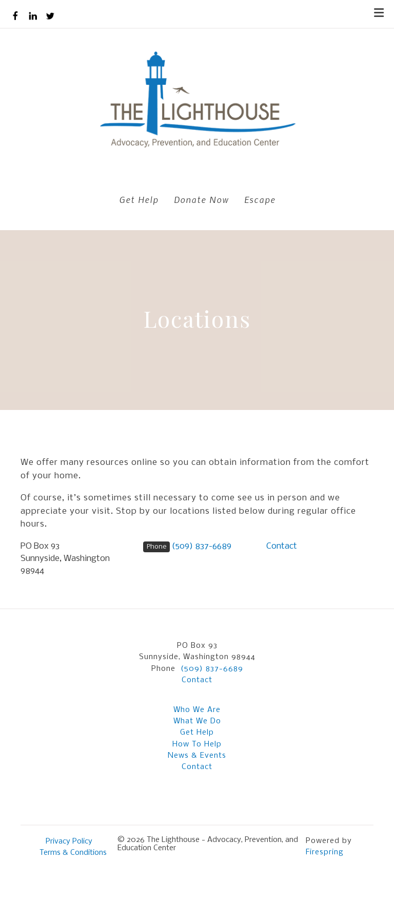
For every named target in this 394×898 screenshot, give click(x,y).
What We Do (197, 721)
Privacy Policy (69, 841)
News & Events (197, 756)
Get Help (139, 199)
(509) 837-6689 (201, 546)
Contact (281, 546)
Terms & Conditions (73, 853)
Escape (259, 199)
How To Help (197, 744)
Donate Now (201, 199)
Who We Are (197, 710)
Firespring (325, 852)
